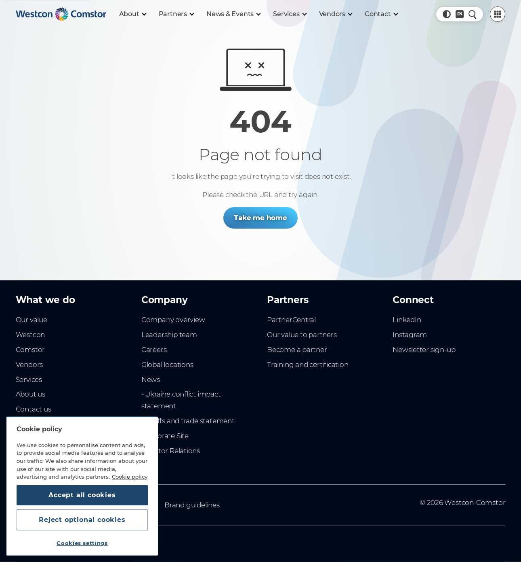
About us (30, 394)
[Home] (61, 14)
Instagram (410, 335)
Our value (31, 320)
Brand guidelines (192, 505)
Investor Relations (170, 451)
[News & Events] (233, 14)
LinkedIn (407, 320)
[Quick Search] (472, 14)
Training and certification (307, 365)
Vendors (29, 365)
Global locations (167, 365)
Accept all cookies (82, 495)
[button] (447, 14)
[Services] (289, 14)
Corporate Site (165, 436)
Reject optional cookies (82, 520)
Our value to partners (302, 335)
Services (29, 379)
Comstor (30, 350)
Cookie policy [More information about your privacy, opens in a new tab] (129, 476)
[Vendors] (335, 14)
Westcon (30, 335)
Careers (154, 350)
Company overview (173, 320)
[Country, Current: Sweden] (460, 14)
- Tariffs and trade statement (188, 421)
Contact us (33, 409)
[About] (132, 14)
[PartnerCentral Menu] (497, 14)
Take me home (260, 218)
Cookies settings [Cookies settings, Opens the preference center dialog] (82, 543)
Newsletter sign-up (424, 350)
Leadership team (169, 335)
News (150, 379)
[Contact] (381, 14)
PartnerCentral (291, 320)
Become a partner (297, 350)
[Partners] (176, 14)
